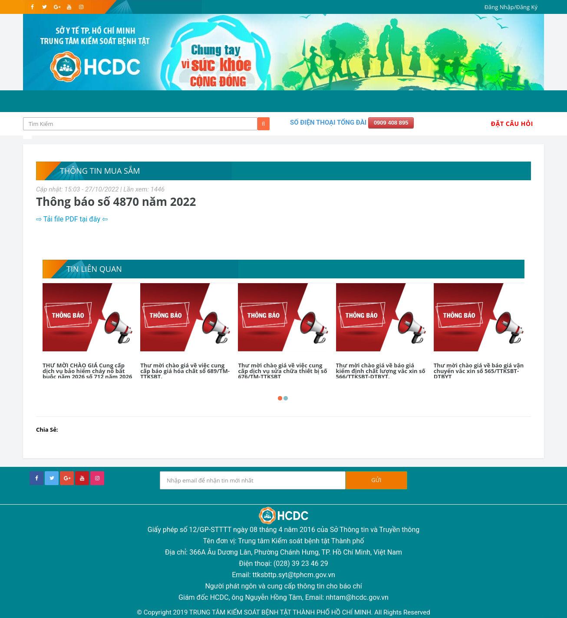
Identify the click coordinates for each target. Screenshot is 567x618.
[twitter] (44, 7)
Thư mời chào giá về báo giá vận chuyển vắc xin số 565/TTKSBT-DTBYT (479, 370)
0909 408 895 (391, 122)
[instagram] (81, 7)
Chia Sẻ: (47, 429)
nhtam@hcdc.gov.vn (357, 597)
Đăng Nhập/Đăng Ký (511, 7)
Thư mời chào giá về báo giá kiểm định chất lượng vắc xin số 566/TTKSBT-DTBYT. (380, 370)
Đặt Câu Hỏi (512, 123)
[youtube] (69, 7)
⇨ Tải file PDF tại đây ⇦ (72, 219)
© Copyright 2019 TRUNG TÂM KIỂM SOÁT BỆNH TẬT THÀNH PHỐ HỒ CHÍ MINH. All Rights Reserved (283, 612)
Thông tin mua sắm (100, 170)
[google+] (67, 478)
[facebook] (32, 7)
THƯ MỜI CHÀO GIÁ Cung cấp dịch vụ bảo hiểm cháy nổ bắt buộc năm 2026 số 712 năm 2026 (87, 370)
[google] (56, 7)
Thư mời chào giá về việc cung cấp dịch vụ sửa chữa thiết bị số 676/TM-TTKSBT (282, 370)
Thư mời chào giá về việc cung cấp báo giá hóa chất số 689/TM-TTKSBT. (185, 370)
